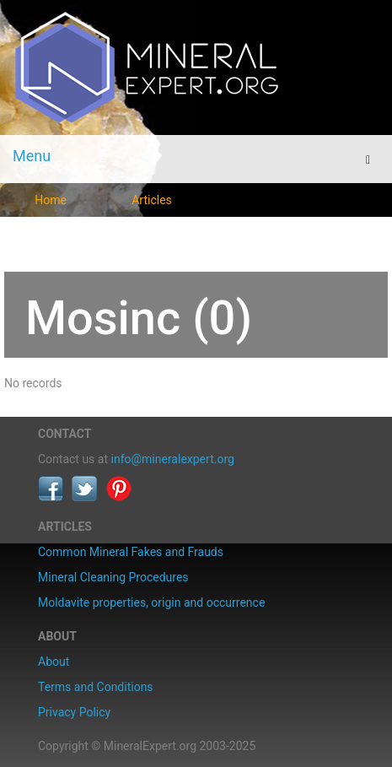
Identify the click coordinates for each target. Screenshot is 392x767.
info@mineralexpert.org (172, 459)
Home (51, 200)
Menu (32, 156)
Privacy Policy (74, 712)
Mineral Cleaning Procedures (113, 577)
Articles (152, 200)
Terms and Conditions (95, 687)
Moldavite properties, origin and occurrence (151, 602)
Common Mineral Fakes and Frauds (130, 552)
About (53, 661)
